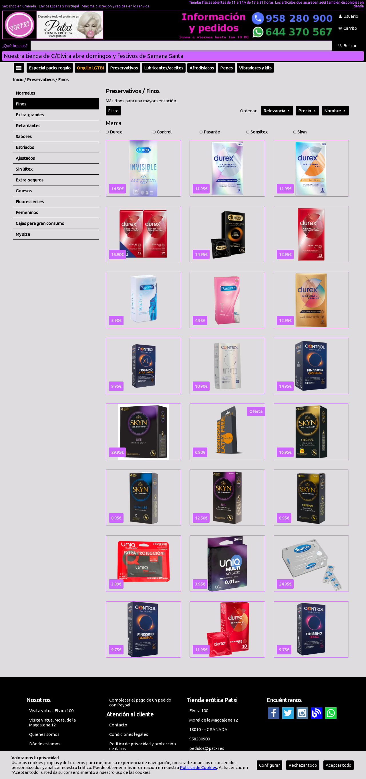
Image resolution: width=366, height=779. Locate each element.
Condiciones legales (128, 734)
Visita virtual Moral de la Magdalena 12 (52, 722)
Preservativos (41, 79)
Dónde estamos (44, 743)
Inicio (18, 79)
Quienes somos (44, 734)
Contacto (118, 724)
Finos (63, 79)
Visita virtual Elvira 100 (51, 710)
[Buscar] (181, 46)
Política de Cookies (198, 767)
